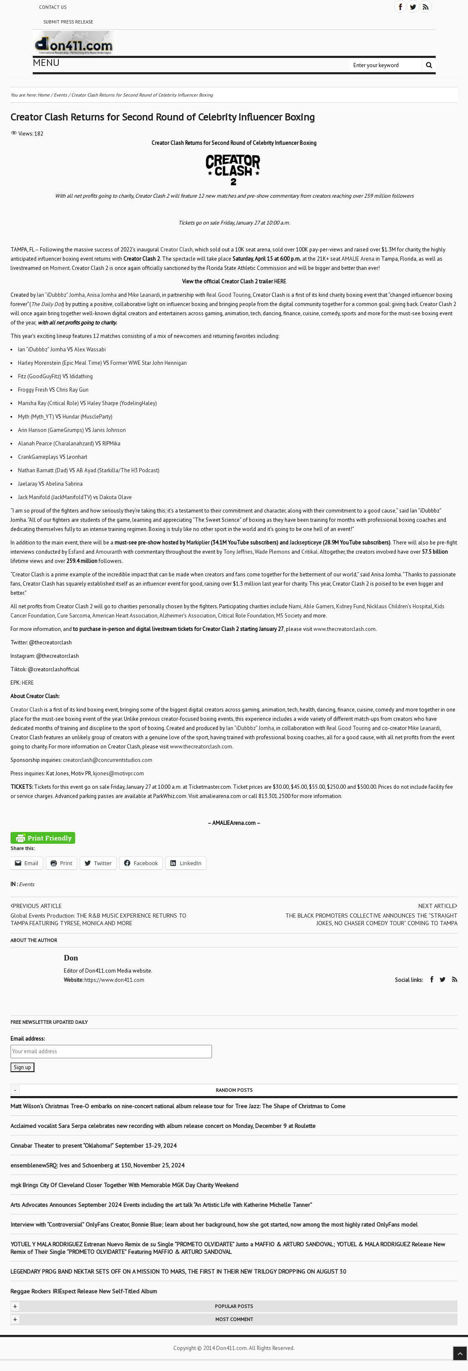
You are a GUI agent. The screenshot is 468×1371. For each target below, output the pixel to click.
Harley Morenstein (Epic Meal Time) (60, 362)
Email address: (27, 1038)
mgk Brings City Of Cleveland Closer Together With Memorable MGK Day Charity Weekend (124, 1185)
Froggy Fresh (33, 389)
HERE (28, 682)
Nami (295, 606)
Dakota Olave (115, 497)
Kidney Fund (350, 606)
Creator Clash (176, 249)
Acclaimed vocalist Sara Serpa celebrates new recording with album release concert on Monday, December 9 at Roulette (163, 1126)
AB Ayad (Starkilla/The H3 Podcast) (117, 470)
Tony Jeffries (238, 551)
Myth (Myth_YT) (36, 416)
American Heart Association (124, 615)
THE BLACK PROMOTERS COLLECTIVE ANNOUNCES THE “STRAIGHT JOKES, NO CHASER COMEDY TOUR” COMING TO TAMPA (371, 919)
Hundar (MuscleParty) (87, 416)
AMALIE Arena (358, 258)
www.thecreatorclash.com (345, 629)
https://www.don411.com (114, 980)
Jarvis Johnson (109, 430)
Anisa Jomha (102, 294)
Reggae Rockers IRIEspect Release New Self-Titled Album (84, 1291)
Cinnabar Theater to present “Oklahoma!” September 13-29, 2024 (93, 1145)
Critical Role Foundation (246, 615)
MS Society (289, 615)
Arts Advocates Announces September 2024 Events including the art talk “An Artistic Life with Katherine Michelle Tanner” (161, 1205)
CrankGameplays (38, 456)
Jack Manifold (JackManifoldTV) (55, 497)
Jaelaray (27, 483)
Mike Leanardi (144, 294)
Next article (438, 906)
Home (44, 95)
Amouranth (109, 551)
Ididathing (81, 376)
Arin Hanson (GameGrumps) (51, 430)
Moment (60, 268)
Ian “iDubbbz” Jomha (61, 294)
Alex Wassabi (90, 349)
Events (26, 884)
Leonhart (77, 456)
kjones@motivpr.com (118, 773)
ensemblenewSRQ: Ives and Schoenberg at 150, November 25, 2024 (97, 1165)
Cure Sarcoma (73, 615)
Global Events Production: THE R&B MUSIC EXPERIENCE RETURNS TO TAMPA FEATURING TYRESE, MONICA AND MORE (98, 919)
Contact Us (52, 7)
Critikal (309, 551)
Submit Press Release (68, 22)
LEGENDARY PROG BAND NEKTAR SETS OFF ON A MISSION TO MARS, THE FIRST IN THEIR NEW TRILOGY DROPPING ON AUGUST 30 (178, 1271)
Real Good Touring (229, 294)
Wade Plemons (272, 551)
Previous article (36, 906)
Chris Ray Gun (72, 389)
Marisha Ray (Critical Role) (48, 403)
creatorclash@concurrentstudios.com (107, 760)
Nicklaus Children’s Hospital (399, 606)
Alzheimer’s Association (187, 615)
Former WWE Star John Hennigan (148, 362)
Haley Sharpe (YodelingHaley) (122, 403)
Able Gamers (318, 606)
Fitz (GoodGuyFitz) (39, 376)
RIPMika (111, 443)
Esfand (76, 551)
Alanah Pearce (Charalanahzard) (56, 443)
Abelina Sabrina (64, 483)
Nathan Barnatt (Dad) (43, 470)
